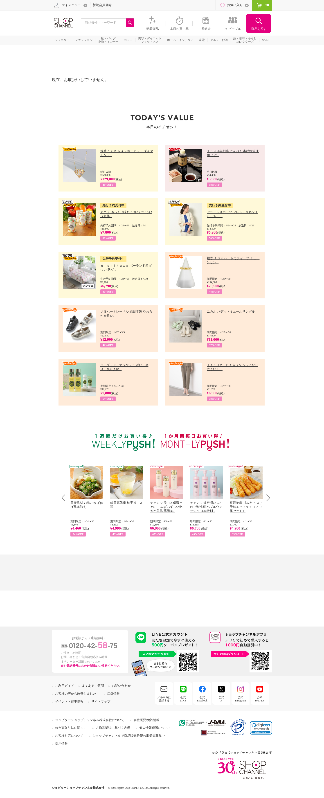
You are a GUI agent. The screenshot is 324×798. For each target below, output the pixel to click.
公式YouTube (260, 699)
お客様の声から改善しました (75, 693)
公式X (221, 699)
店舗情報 (113, 693)
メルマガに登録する (164, 699)
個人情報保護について (155, 728)
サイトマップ (100, 701)
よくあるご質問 (93, 686)
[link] (261, 728)
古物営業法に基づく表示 (113, 728)
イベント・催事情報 (69, 701)
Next (266, 497)
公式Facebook (202, 699)
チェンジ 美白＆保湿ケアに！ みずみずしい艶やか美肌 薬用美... (166, 507)
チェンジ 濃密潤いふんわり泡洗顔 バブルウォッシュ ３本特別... (206, 507)
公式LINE (183, 699)
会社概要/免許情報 (146, 720)
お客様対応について (69, 735)
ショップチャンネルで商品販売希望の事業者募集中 (128, 735)
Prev (65, 497)
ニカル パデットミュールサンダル (231, 311)
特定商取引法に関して (71, 728)
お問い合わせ (121, 686)
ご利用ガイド (64, 686)
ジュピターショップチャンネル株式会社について (89, 720)
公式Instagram (240, 699)
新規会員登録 (102, 5)
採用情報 (61, 743)
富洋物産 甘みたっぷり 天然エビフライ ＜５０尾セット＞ (246, 507)
